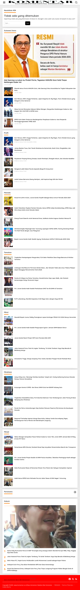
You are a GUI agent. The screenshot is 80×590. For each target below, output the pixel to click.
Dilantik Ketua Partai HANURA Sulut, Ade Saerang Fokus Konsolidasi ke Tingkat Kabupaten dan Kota (45, 89)
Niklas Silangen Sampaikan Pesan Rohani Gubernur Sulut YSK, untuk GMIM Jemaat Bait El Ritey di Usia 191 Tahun (45, 438)
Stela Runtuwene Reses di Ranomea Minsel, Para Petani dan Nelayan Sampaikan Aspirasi (43, 468)
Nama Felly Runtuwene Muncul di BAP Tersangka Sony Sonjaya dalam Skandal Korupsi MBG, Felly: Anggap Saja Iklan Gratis (41, 551)
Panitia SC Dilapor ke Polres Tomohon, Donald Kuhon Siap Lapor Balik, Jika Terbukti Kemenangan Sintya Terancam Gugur (41, 279)
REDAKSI (57, 585)
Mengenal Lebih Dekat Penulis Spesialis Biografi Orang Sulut (33, 169)
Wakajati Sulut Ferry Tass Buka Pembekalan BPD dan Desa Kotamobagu (30, 564)
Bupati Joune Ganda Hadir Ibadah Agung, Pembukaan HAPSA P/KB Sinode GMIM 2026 (42, 239)
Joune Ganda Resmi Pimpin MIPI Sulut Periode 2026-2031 (32, 338)
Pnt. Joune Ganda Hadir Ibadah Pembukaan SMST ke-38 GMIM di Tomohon (38, 288)
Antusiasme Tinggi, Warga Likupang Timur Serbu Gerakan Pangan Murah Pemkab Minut (42, 359)
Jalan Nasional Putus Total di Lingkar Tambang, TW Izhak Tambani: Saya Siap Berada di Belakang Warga (42, 349)
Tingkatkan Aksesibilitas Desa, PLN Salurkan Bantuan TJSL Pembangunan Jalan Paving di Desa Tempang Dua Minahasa (45, 398)
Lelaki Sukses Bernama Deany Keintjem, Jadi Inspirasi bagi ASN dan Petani (38, 179)
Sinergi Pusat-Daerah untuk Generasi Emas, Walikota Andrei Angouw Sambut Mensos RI (42, 218)
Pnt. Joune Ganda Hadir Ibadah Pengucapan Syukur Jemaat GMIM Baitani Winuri (40, 327)
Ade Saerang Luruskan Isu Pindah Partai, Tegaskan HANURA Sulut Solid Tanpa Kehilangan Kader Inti (35, 81)
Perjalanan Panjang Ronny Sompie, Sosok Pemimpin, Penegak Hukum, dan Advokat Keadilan (44, 158)
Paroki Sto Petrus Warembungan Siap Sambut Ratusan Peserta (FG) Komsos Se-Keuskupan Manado (43, 409)
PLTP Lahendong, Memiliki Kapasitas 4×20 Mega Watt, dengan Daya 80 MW (38, 299)
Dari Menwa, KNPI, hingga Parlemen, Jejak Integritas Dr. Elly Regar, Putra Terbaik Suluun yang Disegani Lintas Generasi (44, 99)
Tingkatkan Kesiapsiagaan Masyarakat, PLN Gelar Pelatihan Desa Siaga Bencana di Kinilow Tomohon (43, 258)
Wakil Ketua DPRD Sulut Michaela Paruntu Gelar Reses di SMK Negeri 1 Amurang (40, 478)
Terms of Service (67, 585)
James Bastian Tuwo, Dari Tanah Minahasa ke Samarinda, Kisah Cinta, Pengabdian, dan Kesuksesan (42, 149)
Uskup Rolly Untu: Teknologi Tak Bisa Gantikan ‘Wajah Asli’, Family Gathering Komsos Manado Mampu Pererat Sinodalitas (44, 378)
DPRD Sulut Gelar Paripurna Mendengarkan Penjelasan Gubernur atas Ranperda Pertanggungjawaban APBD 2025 (40, 120)
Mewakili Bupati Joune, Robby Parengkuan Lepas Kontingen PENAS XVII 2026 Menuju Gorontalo (45, 317)
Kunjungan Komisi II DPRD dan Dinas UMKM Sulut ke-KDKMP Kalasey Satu (38, 387)
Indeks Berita (6, 587)
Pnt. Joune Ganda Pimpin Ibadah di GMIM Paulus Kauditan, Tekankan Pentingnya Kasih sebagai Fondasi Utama (45, 458)
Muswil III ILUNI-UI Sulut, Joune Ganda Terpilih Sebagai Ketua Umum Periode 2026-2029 (42, 197)
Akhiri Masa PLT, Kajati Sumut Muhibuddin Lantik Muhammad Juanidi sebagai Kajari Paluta (36, 560)
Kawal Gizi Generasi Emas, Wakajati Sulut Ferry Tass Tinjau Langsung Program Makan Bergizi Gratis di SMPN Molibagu (40, 569)
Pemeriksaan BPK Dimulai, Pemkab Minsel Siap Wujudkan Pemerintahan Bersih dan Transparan (45, 447)
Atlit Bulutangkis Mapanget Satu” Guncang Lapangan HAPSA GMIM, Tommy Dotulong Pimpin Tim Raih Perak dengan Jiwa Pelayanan (44, 229)
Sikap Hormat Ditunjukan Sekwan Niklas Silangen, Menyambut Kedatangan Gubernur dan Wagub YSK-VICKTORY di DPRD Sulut (43, 110)
